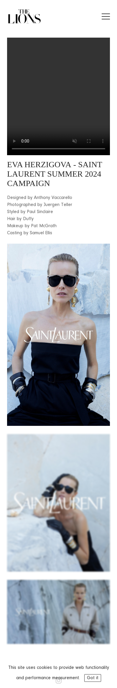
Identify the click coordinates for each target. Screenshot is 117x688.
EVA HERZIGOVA (39, 164)
